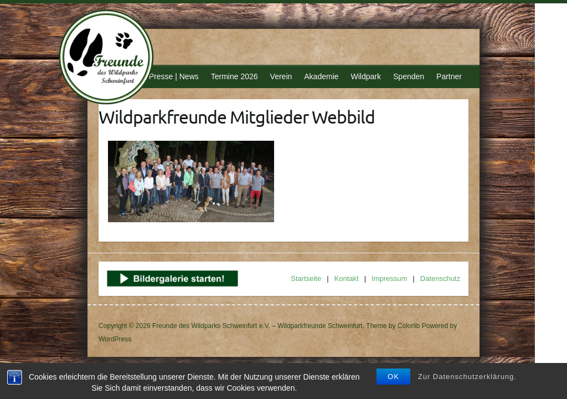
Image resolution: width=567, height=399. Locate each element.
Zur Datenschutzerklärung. (467, 376)
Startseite (306, 278)
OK (393, 376)
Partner (449, 76)
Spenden (408, 76)
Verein (281, 76)
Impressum (389, 278)
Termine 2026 (234, 76)
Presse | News (174, 76)
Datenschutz (440, 278)
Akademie (321, 76)
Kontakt (346, 278)
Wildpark (366, 76)
